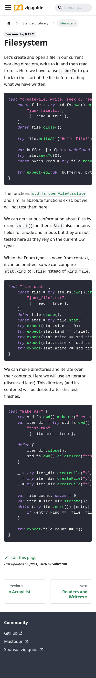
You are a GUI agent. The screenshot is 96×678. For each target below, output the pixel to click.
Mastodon (16, 641)
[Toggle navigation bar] (8, 7)
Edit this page (20, 557)
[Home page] (9, 23)
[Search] (73, 8)
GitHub (13, 633)
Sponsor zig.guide (23, 649)
